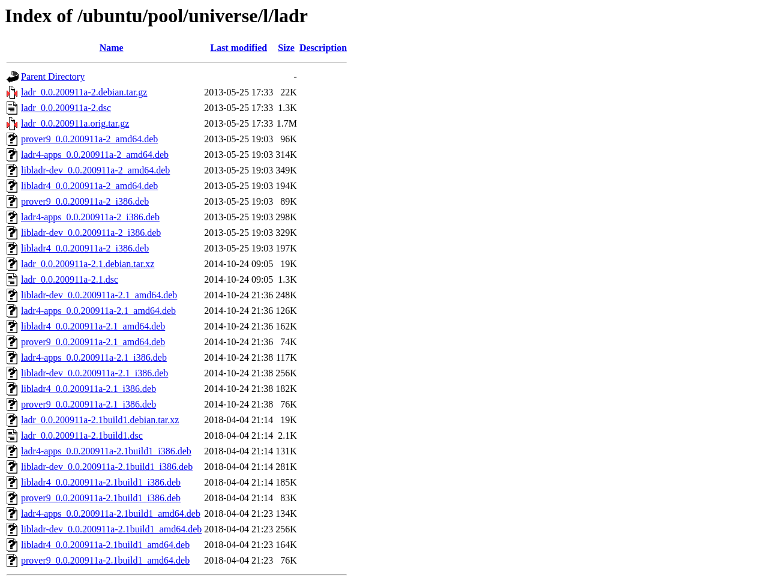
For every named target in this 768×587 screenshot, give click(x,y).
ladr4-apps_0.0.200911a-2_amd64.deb (95, 154)
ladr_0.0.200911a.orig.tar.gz (75, 123)
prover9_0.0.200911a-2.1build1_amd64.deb (105, 560)
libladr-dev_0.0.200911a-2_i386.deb (91, 232)
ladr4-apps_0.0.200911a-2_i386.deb (90, 217)
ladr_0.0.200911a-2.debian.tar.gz (84, 92)
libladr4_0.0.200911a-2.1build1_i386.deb (101, 482)
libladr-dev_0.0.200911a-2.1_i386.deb (94, 373)
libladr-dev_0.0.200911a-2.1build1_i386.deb (107, 467)
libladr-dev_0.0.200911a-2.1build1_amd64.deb (111, 529)
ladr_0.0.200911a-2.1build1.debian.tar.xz (100, 420)
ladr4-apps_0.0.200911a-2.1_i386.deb (94, 357)
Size (286, 48)
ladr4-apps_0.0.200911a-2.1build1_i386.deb (106, 451)
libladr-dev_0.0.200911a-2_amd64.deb (95, 170)
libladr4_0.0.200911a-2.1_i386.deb (88, 389)
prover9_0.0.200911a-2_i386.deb (85, 201)
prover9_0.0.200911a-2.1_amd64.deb (93, 342)
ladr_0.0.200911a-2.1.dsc (69, 279)
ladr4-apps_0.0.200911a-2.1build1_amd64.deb (110, 513)
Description (323, 48)
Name (112, 48)
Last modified (238, 48)
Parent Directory (53, 76)
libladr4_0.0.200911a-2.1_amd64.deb (93, 326)
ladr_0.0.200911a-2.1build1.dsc (82, 435)
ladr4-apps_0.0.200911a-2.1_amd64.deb (98, 311)
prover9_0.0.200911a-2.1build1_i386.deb (101, 498)
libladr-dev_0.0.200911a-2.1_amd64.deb (99, 295)
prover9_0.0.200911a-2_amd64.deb (89, 139)
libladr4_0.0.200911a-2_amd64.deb (89, 186)
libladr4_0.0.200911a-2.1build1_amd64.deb (105, 545)
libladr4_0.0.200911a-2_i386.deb (85, 248)
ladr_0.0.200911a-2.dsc (66, 108)
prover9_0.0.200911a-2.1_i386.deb (88, 404)
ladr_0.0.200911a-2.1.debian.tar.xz (87, 264)
